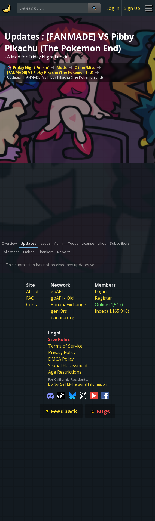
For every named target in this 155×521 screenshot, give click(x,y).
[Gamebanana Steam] (61, 395)
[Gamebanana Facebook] (105, 395)
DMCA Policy (61, 359)
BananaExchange (68, 305)
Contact (34, 305)
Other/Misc (85, 67)
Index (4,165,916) (112, 311)
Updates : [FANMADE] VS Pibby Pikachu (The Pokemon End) (55, 77)
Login (101, 291)
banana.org (62, 318)
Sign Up (132, 8)
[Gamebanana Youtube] (94, 395)
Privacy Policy (61, 352)
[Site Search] (94, 8)
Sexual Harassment (68, 365)
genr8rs (59, 311)
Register (103, 298)
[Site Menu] (148, 8)
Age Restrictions (64, 372)
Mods (62, 67)
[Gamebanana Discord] (50, 395)
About (32, 291)
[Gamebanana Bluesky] (72, 395)
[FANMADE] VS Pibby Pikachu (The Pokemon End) (50, 72)
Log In (112, 8)
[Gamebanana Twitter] (83, 395)
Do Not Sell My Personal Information (77, 384)
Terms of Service (65, 346)
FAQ (30, 298)
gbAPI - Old (62, 298)
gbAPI (57, 291)
